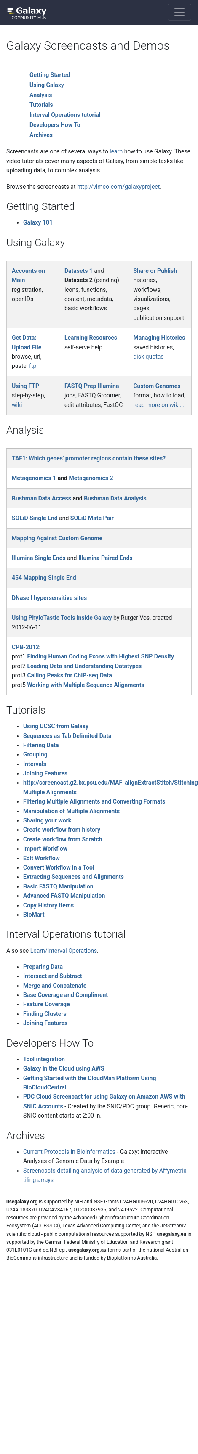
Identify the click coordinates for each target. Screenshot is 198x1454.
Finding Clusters (45, 1013)
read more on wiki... (158, 405)
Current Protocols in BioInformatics (69, 1151)
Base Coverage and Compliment (65, 994)
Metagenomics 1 (34, 478)
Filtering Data (41, 745)
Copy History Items (48, 905)
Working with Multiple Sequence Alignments (85, 685)
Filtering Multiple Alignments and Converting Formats (94, 801)
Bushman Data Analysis (115, 498)
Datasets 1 (78, 270)
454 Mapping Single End (44, 577)
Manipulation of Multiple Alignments (71, 811)
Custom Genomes (156, 386)
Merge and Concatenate (54, 985)
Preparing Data (43, 966)
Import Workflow (45, 848)
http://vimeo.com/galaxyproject (118, 186)
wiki (17, 405)
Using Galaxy (46, 85)
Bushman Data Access (41, 498)
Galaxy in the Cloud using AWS (63, 1068)
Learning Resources (90, 337)
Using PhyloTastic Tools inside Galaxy (62, 617)
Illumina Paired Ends (105, 558)
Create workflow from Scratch (62, 839)
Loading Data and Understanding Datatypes (84, 666)
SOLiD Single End (35, 518)
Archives (41, 135)
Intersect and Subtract (52, 976)
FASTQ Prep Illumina (91, 386)
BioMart (34, 914)
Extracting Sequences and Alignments (73, 876)
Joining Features (45, 773)
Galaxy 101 (38, 222)
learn (116, 151)
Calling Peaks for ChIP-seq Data (69, 675)
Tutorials (41, 104)
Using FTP (25, 386)
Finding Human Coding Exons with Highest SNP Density (100, 656)
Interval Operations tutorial (65, 114)
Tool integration (44, 1059)
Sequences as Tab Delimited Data (67, 735)
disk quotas (148, 356)
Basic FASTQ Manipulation (58, 886)
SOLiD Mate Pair (92, 518)
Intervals (34, 764)
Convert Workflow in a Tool (58, 867)
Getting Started (49, 74)
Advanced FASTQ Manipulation (64, 895)
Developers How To (54, 125)
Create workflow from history (61, 829)
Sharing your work (47, 820)
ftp (32, 365)
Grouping (35, 754)
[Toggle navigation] (179, 12)
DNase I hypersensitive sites (49, 598)
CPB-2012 (25, 647)
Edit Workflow (41, 858)
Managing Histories (159, 337)
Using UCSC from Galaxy (55, 726)
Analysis (40, 95)
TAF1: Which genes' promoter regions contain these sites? (89, 458)
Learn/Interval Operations (63, 950)
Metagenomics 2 (91, 478)
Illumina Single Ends (39, 558)
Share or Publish (155, 270)
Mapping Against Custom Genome (57, 538)
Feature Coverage (46, 1004)
